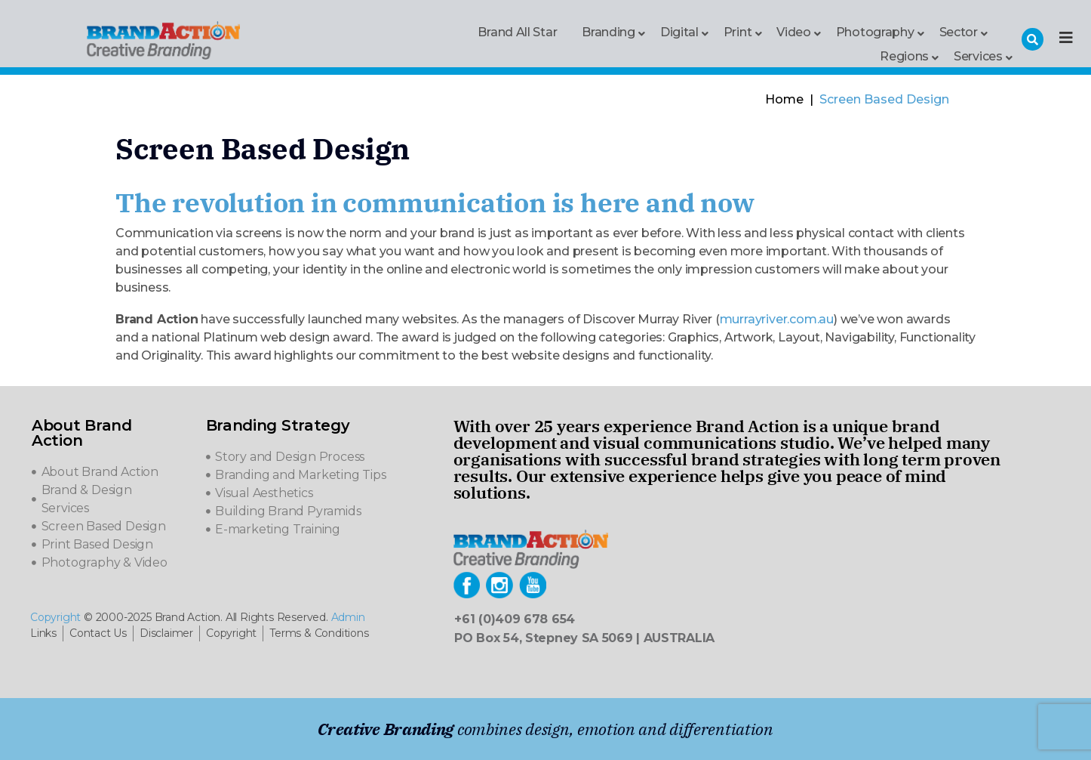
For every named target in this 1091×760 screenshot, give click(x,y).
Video (793, 31)
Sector (958, 31)
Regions (904, 55)
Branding (608, 31)
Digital (679, 31)
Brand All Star (517, 32)
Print (738, 31)
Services (978, 55)
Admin (348, 617)
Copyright (55, 617)
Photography (875, 31)
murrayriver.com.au (777, 319)
